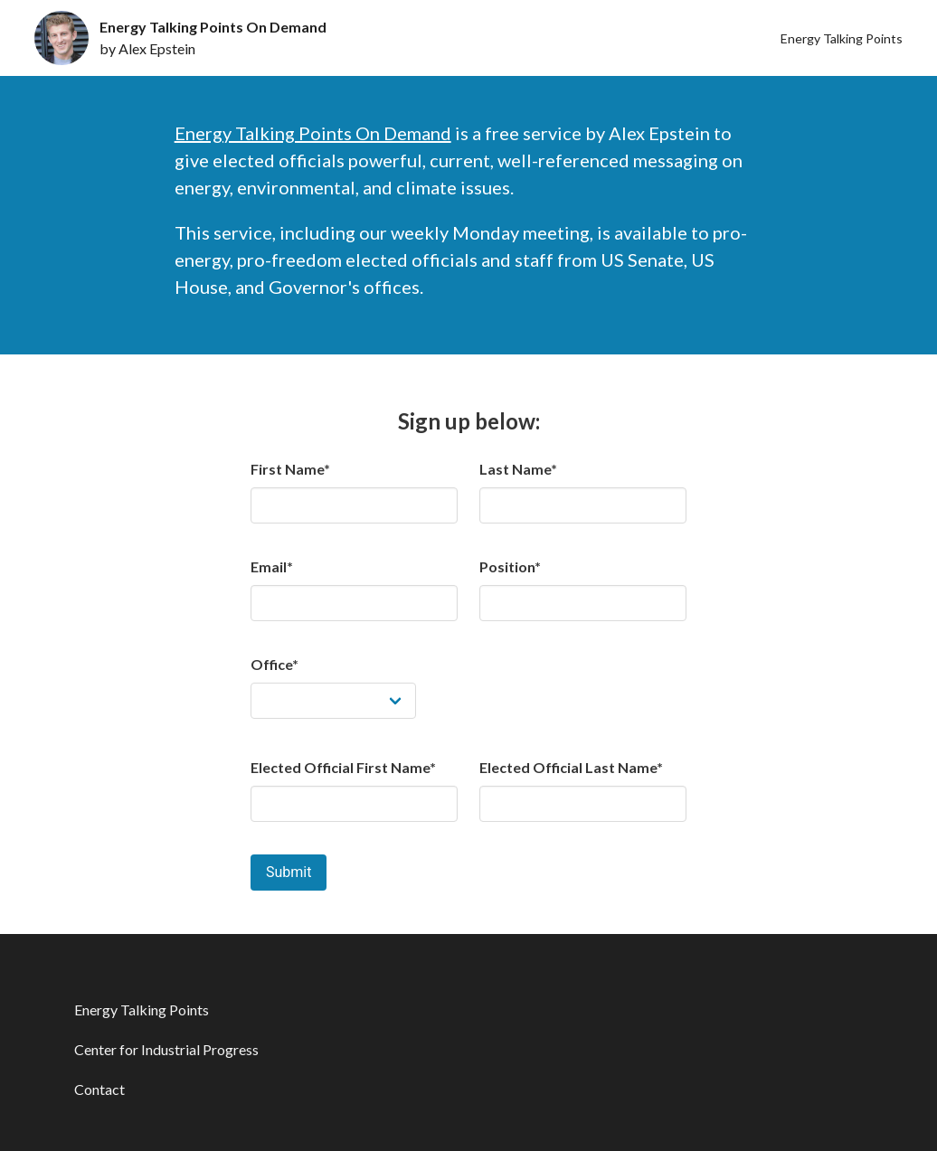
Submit (288, 872)
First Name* (290, 468)
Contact (99, 1089)
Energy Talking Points (842, 38)
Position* (510, 566)
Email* (272, 566)
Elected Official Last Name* (571, 767)
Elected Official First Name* (343, 767)
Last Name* (518, 468)
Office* (274, 664)
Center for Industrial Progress (166, 1049)
